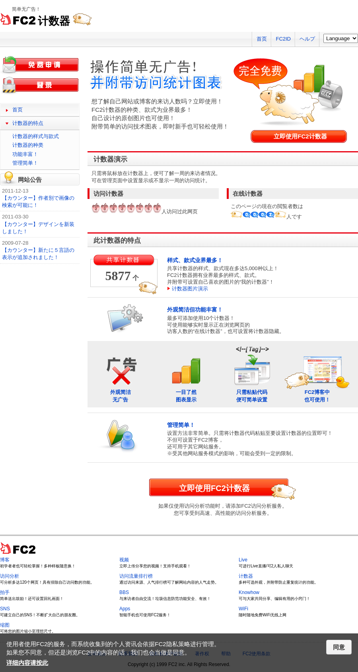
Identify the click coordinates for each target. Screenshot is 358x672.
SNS (5, 609)
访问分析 (9, 576)
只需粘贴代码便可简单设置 (252, 373)
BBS (124, 592)
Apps (124, 609)
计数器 (246, 576)
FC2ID (283, 39)
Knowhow (249, 592)
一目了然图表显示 (186, 373)
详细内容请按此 (27, 663)
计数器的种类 (27, 145)
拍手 (5, 592)
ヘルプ (307, 39)
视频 (124, 560)
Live (243, 560)
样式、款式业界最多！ (195, 260)
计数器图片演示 (190, 289)
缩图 (5, 625)
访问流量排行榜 (136, 576)
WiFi (243, 609)
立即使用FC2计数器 (300, 136)
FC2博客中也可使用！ (317, 373)
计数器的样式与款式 (35, 136)
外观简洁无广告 (120, 373)
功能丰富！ (25, 154)
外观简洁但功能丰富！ (195, 309)
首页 (262, 39)
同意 (339, 647)
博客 (5, 560)
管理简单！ (181, 425)
